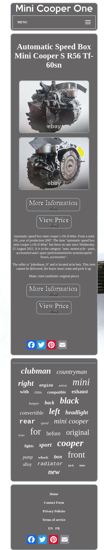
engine (46, 385)
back (49, 402)
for (35, 431)
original (77, 432)
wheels (43, 457)
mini (81, 382)
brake (22, 435)
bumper (34, 403)
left (54, 411)
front (76, 454)
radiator (50, 464)
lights (29, 446)
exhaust (80, 391)
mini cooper (71, 421)
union (63, 385)
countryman (72, 371)
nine (82, 465)
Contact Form (54, 503)
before (53, 433)
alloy (27, 464)
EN (50, 528)
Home (54, 494)
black (69, 400)
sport (45, 444)
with (24, 391)
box (58, 456)
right (26, 383)
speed (44, 423)
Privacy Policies (54, 511)
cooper (70, 443)
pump (28, 457)
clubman (36, 370)
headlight (76, 412)
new (54, 472)
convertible (32, 413)
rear (27, 421)
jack (71, 465)
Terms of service (54, 520)
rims (38, 392)
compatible (56, 392)
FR (57, 528)
